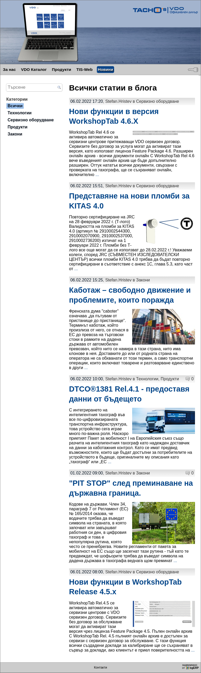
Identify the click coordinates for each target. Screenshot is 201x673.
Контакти (100, 667)
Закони (143, 280)
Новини (105, 69)
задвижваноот (190, 666)
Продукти (61, 69)
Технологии (147, 379)
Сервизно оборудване (157, 101)
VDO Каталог (34, 69)
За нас (9, 69)
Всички (15, 106)
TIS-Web (84, 69)
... (97, 174)
